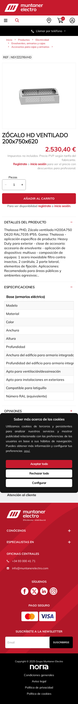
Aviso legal (39, 681)
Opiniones (13, 411)
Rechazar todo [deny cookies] (39, 473)
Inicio (9, 39)
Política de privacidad (39, 687)
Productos (24, 39)
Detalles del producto (25, 222)
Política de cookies (39, 694)
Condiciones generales (39, 675)
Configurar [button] (39, 483)
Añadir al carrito (39, 198)
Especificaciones (19, 287)
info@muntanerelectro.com (30, 568)
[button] (32, 451)
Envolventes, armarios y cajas (28, 43)
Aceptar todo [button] (39, 464)
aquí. (27, 451)
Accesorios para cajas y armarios (30, 46)
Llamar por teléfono (48, 31)
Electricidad (42, 39)
